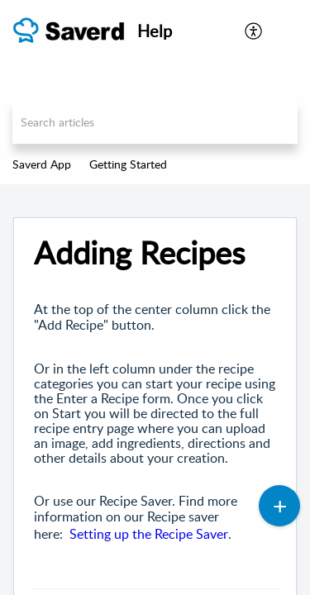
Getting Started (128, 164)
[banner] (155, 92)
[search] (155, 122)
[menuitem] (254, 31)
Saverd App (41, 164)
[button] (285, 30)
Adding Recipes (139, 253)
